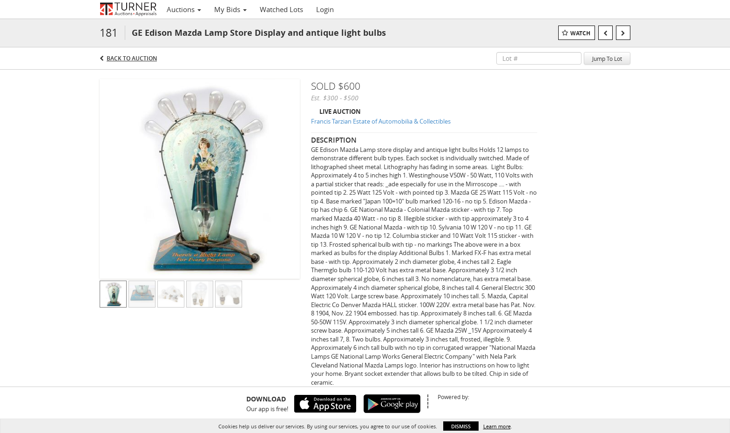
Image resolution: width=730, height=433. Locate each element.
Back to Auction (132, 58)
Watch (580, 33)
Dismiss (461, 426)
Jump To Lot (607, 58)
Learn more (497, 426)
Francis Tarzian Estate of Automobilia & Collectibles (381, 121)
